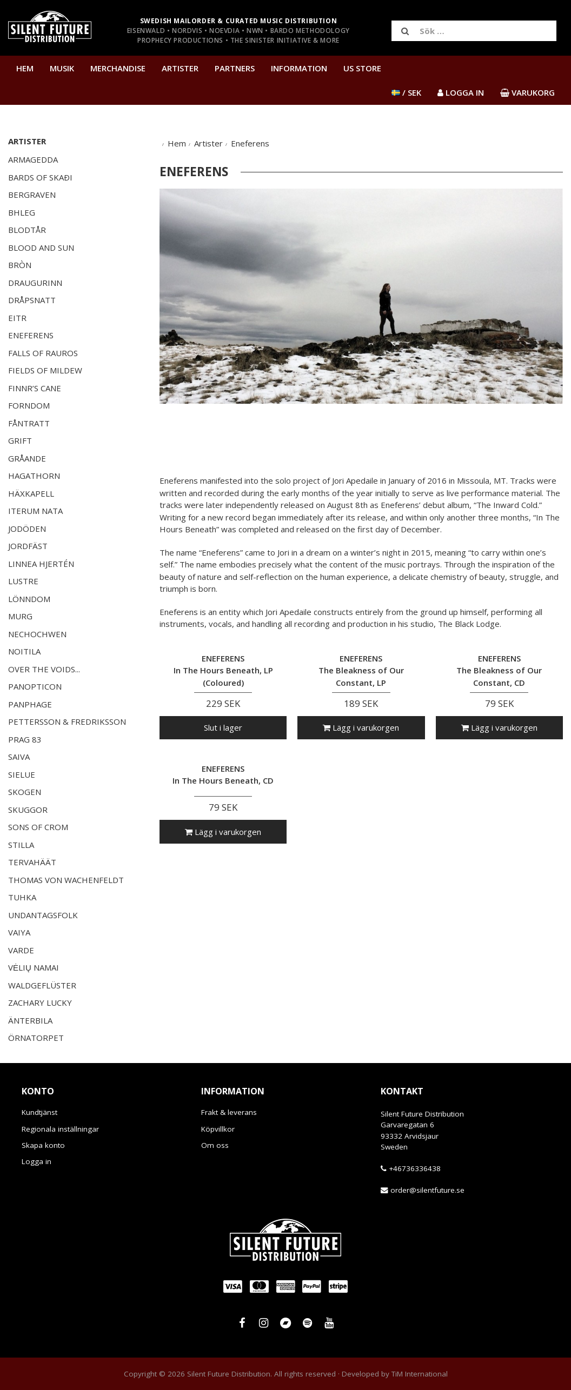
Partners (235, 68)
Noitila (24, 651)
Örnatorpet (36, 1037)
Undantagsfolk (43, 915)
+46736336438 (415, 1168)
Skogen (24, 791)
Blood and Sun (41, 247)
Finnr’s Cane (34, 388)
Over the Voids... (44, 669)
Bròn (19, 264)
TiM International (419, 1374)
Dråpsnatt (32, 300)
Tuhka (22, 897)
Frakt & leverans (229, 1112)
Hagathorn (34, 475)
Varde (21, 950)
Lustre (23, 581)
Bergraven (32, 194)
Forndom (29, 405)
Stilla (21, 844)
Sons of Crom (38, 826)
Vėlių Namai (33, 967)
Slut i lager (223, 727)
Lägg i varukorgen (361, 727)
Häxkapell (31, 493)
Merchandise (117, 68)
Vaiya (19, 932)
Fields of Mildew (45, 370)
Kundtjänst (39, 1112)
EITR (17, 317)
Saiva (19, 756)
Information (299, 68)
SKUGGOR (28, 809)
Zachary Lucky (40, 1002)
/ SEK (406, 92)
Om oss (215, 1145)
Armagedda (33, 159)
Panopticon (35, 686)
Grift (20, 440)
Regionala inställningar (60, 1129)
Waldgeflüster (42, 985)
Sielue (21, 774)
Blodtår (27, 229)
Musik (62, 68)
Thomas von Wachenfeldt (66, 879)
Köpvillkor (218, 1129)
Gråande (27, 458)
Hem (25, 68)
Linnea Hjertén (41, 563)
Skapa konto (43, 1145)
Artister (180, 68)
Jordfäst (28, 545)
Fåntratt (29, 423)
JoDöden (27, 528)
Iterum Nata (35, 510)
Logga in (36, 1161)
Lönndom (29, 598)
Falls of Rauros (43, 353)
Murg (20, 616)
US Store (362, 68)
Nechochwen (37, 634)
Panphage (30, 704)
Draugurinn (35, 282)
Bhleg (21, 212)
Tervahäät (32, 862)
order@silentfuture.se (427, 1190)
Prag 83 (25, 739)
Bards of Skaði (40, 177)
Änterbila (30, 1020)
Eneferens (31, 335)
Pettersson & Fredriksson (67, 721)
